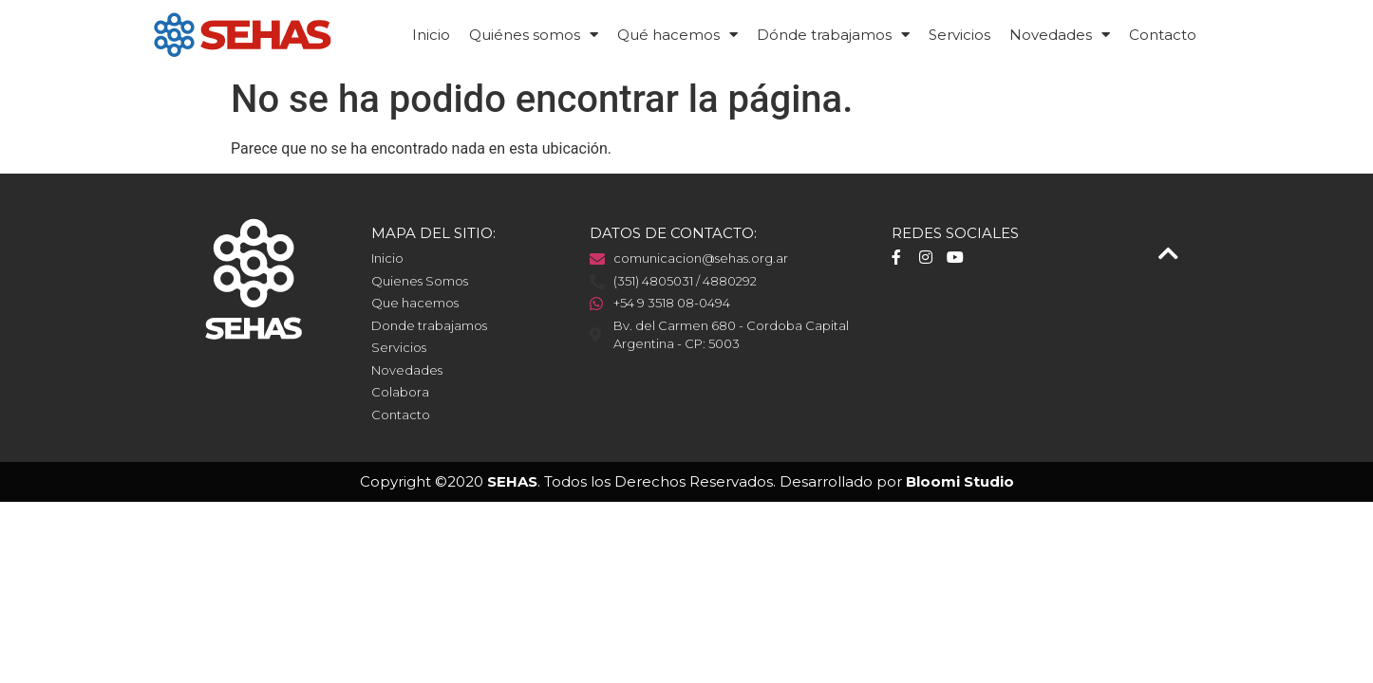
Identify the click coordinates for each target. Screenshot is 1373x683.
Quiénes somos (533, 34)
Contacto (1162, 35)
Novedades (1059, 34)
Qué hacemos (677, 34)
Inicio (431, 35)
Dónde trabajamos (833, 34)
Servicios (959, 35)
